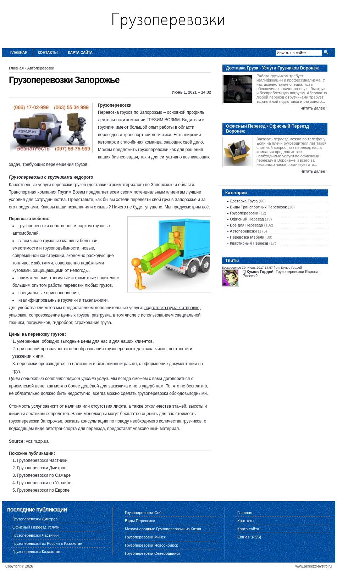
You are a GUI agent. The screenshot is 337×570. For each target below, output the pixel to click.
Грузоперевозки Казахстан (36, 551)
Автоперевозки (40, 68)
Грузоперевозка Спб (143, 512)
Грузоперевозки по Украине (44, 482)
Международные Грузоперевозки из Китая (163, 529)
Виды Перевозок (140, 521)
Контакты (48, 53)
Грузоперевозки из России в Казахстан (47, 543)
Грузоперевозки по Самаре (44, 475)
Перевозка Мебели (247, 237)
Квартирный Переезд (249, 243)
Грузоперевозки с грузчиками (40, 177)
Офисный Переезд (247, 219)
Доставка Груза (244, 201)
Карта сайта (80, 53)
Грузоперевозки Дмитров (41, 467)
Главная (19, 53)
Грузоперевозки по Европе (43, 490)
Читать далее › (313, 108)
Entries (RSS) (249, 537)
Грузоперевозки (244, 213)
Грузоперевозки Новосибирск (151, 545)
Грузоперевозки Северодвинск (152, 553)
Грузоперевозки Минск (145, 537)
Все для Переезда (246, 225)
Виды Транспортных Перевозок (258, 207)
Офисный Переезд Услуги (36, 527)
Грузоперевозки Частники (42, 460)
